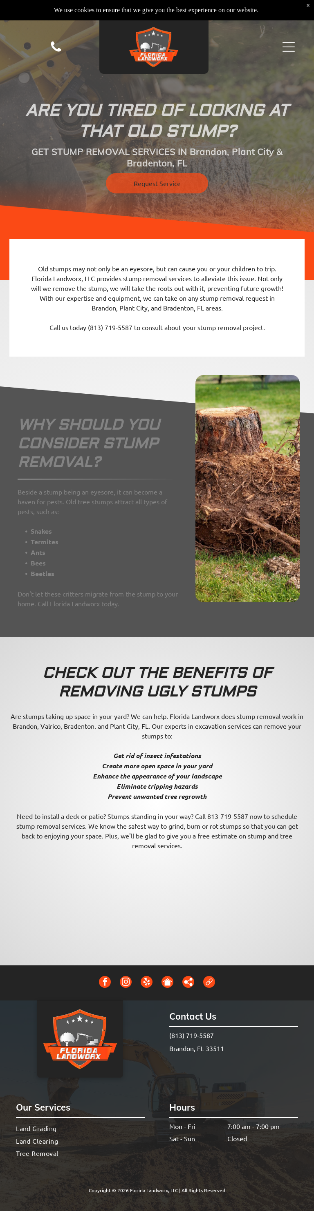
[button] (289, 26)
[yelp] (147, 983)
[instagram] (126, 983)
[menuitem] (80, 1128)
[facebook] (105, 983)
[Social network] (167, 983)
